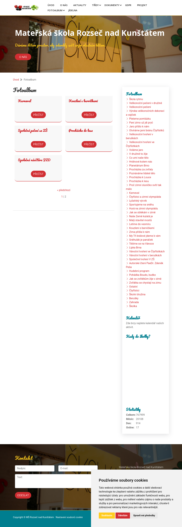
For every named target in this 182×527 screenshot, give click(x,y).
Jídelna (72, 10)
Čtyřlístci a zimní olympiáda (145, 196)
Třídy (95, 5)
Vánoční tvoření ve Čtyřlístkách (147, 251)
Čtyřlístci (134, 290)
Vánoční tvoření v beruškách (145, 255)
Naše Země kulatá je (141, 216)
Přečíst (38, 115)
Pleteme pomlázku (140, 118)
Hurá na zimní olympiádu (143, 208)
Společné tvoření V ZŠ (141, 259)
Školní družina (137, 294)
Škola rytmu (136, 99)
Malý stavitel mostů (140, 220)
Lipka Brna (135, 247)
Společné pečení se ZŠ (32, 130)
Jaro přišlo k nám (139, 126)
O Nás (63, 5)
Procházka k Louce (140, 177)
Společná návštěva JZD (34, 160)
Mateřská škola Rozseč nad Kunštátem (90, 32)
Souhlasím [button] (106, 515)
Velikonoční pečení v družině (145, 103)
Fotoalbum (55, 10)
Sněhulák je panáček (141, 239)
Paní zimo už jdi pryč (141, 122)
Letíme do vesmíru (140, 224)
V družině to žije (138, 153)
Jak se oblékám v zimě (142, 212)
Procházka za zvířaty (141, 169)
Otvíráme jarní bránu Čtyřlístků (146, 130)
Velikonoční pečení (140, 107)
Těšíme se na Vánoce (141, 243)
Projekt (142, 5)
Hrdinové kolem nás (140, 161)
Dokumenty (111, 5)
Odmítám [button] (123, 515)
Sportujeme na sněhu (141, 204)
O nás (23, 57)
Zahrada (134, 302)
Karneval (24, 101)
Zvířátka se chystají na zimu (145, 282)
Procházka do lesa (81, 130)
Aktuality (79, 5)
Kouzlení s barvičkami (83, 101)
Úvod (51, 5)
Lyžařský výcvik (138, 200)
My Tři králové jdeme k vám (145, 235)
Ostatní (133, 286)
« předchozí (63, 190)
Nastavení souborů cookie (69, 517)
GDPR (128, 5)
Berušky (133, 298)
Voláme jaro (136, 149)
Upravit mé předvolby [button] (144, 515)
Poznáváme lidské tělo (142, 173)
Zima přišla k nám (139, 231)
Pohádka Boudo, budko (142, 274)
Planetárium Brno (139, 165)
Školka (133, 306)
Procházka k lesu (139, 181)
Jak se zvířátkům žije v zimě (145, 278)
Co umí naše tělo (139, 157)
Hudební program (139, 271)
